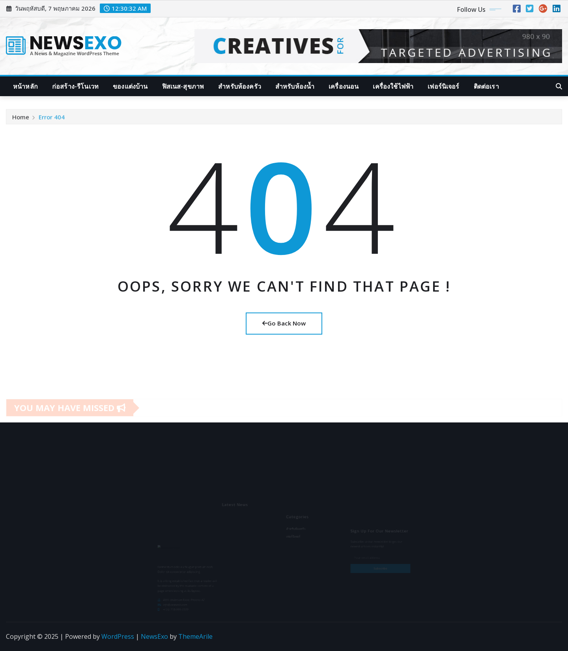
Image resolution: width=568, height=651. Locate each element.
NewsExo (154, 636)
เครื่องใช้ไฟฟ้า (393, 86)
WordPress (117, 636)
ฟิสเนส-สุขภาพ (183, 86)
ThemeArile (195, 636)
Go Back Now (284, 323)
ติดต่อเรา (486, 86)
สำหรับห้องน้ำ (294, 86)
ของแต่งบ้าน (130, 86)
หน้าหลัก (25, 86)
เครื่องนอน (344, 86)
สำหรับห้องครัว (239, 86)
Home (20, 119)
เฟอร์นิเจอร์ (443, 86)
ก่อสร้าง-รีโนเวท (75, 86)
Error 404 (52, 119)
